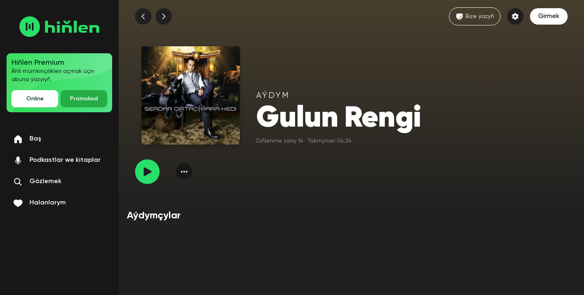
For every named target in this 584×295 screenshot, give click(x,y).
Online (35, 99)
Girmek (548, 16)
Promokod (84, 99)
